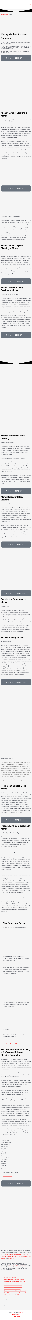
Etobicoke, (3, 1256)
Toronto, (3, 1254)
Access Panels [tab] (4, 1146)
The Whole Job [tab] (5, 1140)
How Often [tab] (3, 1148)
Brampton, (23, 1256)
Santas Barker (6, 1043)
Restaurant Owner (14, 1043)
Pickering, (9, 1256)
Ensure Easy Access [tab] (6, 1142)
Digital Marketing (16, 1314)
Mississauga (11, 1258)
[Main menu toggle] (30, 4)
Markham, (18, 1254)
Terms (18, 1316)
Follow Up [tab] (3, 1152)
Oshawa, (14, 1256)
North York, (8, 1254)
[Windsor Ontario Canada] (16, 1199)
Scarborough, (25, 1254)
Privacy (14, 1316)
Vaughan (28, 1256)
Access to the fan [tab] (5, 1144)
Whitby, (18, 1256)
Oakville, (14, 1254)
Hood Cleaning (4, 14)
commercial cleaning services (17, 1265)
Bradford (3, 1258)
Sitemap (21, 1312)
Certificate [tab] (3, 1150)
